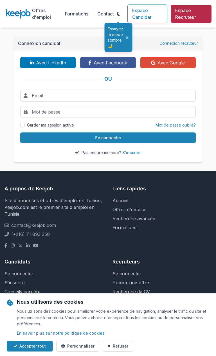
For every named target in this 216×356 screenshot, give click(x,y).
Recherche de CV (131, 291)
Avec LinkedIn (48, 63)
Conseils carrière (22, 291)
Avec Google (168, 63)
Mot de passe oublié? (176, 125)
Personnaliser (77, 346)
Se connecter (108, 137)
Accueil (120, 200)
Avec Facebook (108, 63)
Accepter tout (30, 346)
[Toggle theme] (118, 13)
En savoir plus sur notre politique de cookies (61, 333)
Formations (76, 14)
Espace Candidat (141, 14)
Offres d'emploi (41, 14)
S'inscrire (131, 152)
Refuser (117, 346)
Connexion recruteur (178, 43)
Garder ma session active (50, 125)
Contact (105, 14)
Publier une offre (130, 282)
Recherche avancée (133, 218)
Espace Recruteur (185, 14)
